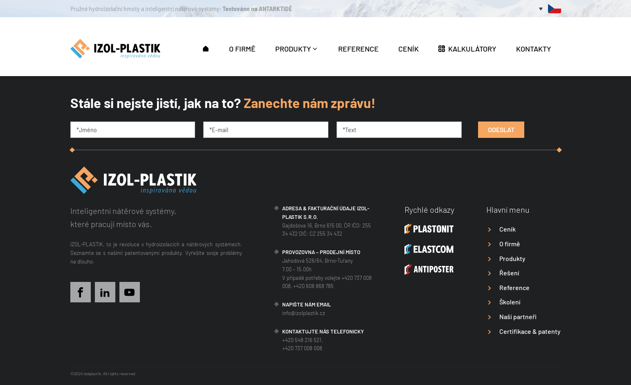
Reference (514, 287)
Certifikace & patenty (530, 331)
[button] (205, 48)
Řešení (509, 273)
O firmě (509, 244)
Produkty (512, 258)
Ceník (507, 229)
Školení (510, 302)
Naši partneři (518, 316)
